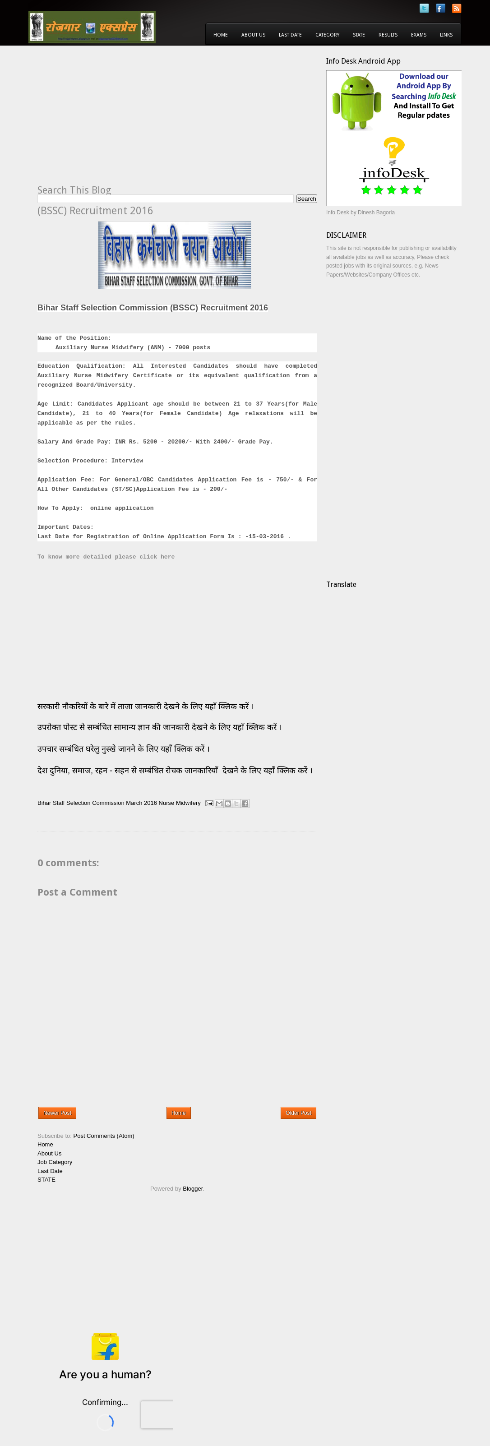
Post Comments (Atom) (104, 1135)
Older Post (298, 1113)
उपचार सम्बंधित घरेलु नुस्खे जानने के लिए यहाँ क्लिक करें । (123, 748)
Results (388, 35)
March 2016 (141, 802)
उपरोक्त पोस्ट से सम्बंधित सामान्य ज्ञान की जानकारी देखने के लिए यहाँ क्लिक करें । (160, 727)
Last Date (290, 35)
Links (446, 35)
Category (327, 35)
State (359, 35)
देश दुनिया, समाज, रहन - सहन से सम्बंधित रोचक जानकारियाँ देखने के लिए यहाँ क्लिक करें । (176, 770)
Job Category (54, 1162)
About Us (253, 35)
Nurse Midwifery (180, 802)
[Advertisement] (113, 120)
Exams (418, 35)
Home (220, 35)
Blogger (193, 1188)
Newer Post (57, 1113)
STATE (46, 1179)
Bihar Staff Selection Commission (81, 802)
